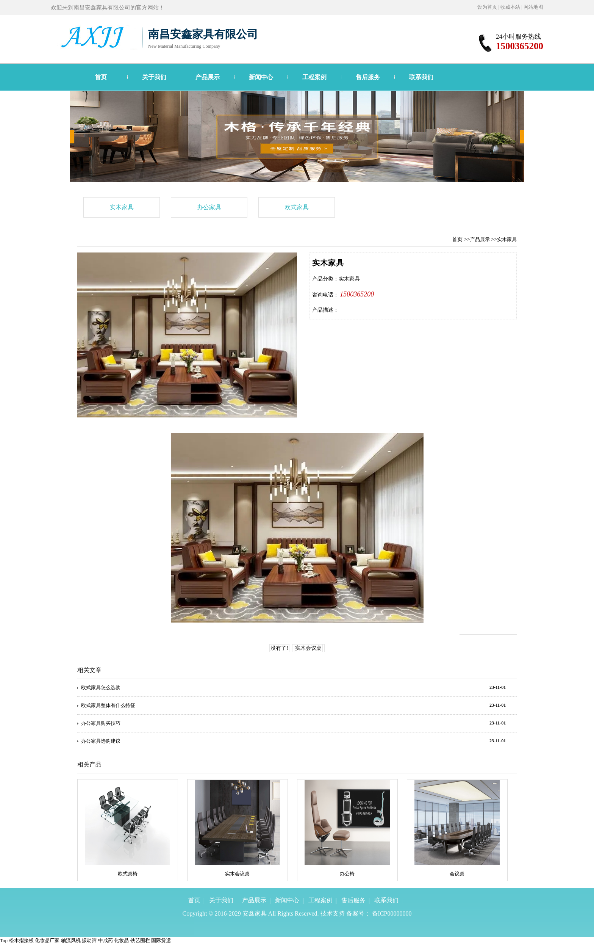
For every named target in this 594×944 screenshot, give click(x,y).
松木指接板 (21, 940)
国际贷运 (161, 940)
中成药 (105, 940)
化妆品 (121, 940)
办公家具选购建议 (100, 741)
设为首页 (487, 7)
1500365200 (357, 294)
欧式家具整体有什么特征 (108, 705)
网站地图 (533, 7)
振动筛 (89, 940)
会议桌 (457, 874)
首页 (101, 77)
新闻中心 (261, 77)
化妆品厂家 (47, 940)
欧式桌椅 (128, 874)
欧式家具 (296, 207)
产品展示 (207, 77)
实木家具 (121, 207)
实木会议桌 (308, 648)
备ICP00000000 (392, 913)
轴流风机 (71, 940)
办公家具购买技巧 (100, 723)
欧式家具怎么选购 (100, 687)
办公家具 (209, 207)
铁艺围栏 (140, 940)
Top (4, 940)
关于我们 (154, 77)
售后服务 (368, 77)
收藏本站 (510, 7)
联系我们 (421, 77)
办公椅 (347, 874)
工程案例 (314, 77)
